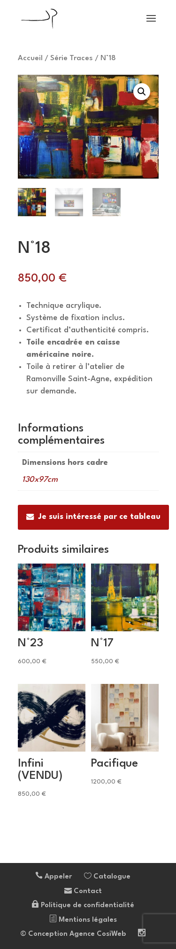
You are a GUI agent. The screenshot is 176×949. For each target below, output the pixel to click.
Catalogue (107, 876)
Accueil (30, 58)
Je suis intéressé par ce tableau (93, 517)
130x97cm (40, 480)
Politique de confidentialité (82, 905)
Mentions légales (83, 920)
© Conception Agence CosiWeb (73, 934)
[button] (141, 91)
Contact (83, 891)
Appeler (53, 876)
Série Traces (71, 58)
